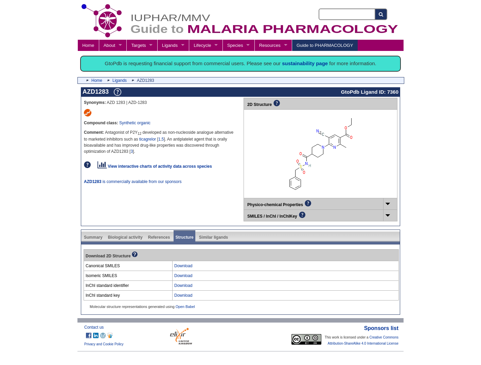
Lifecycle (202, 45)
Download (183, 265)
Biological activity (125, 237)
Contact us (94, 327)
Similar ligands (213, 237)
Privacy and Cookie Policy (104, 344)
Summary (93, 237)
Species (235, 45)
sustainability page (305, 63)
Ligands (170, 45)
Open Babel (185, 307)
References (159, 237)
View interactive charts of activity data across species (154, 166)
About (109, 45)
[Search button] (381, 14)
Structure (184, 237)
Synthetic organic (134, 123)
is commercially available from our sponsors (132, 181)
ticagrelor (147, 139)
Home (88, 45)
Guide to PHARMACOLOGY (325, 45)
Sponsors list (381, 328)
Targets (138, 45)
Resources (270, 45)
